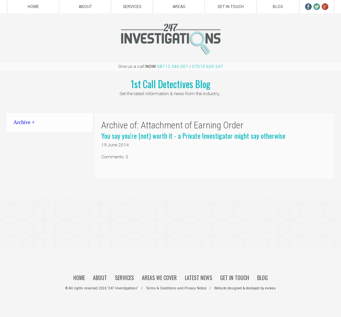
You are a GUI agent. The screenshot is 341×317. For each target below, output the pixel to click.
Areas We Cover (159, 278)
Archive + (24, 122)
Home (33, 6)
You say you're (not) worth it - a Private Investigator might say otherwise (193, 136)
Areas (178, 6)
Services (132, 6)
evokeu (270, 288)
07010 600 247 (207, 66)
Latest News (198, 278)
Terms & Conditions (161, 288)
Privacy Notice (195, 288)
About (85, 6)
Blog (278, 6)
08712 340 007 (172, 66)
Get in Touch (230, 6)
